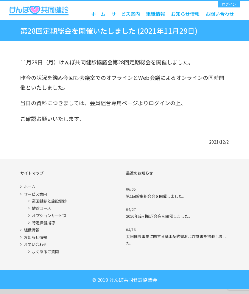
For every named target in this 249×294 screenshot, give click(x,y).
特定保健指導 (43, 222)
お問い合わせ (35, 244)
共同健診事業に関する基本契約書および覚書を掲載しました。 (176, 240)
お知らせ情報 (35, 237)
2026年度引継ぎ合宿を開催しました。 (159, 216)
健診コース (41, 208)
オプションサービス (49, 215)
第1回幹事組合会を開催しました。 (156, 196)
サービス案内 (35, 194)
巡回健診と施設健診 (49, 201)
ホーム (29, 186)
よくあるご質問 (45, 251)
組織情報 (31, 230)
